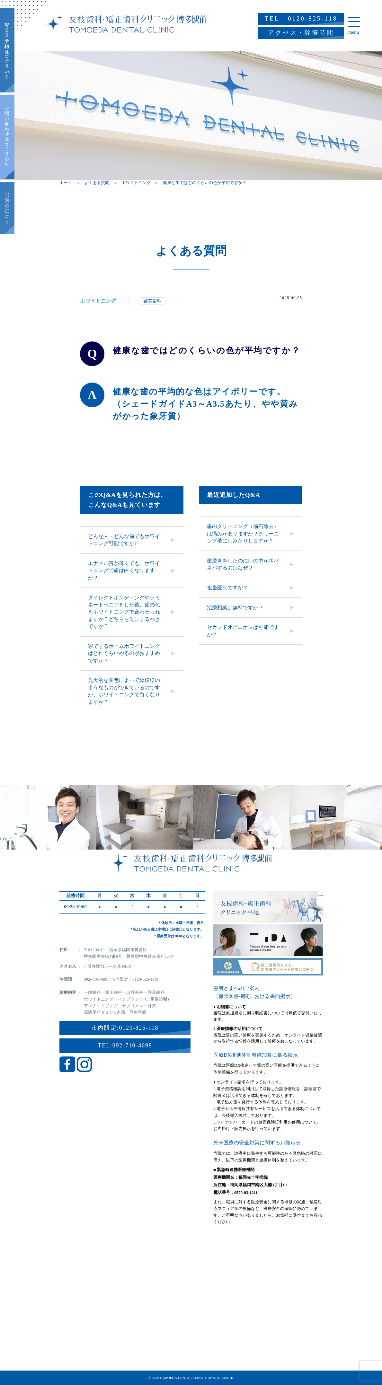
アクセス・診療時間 (301, 32)
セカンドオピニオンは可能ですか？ (243, 630)
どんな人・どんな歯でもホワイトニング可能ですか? (124, 540)
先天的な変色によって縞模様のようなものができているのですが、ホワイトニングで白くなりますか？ (124, 690)
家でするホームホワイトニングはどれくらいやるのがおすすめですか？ (124, 653)
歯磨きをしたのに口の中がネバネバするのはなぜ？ (243, 564)
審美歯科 (152, 301)
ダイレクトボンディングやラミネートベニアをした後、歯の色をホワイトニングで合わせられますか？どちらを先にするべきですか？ (124, 612)
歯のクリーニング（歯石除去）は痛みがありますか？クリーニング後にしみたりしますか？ (243, 533)
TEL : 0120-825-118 (301, 18)
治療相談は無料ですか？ (235, 607)
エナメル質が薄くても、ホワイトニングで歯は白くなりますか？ (124, 570)
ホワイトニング (98, 301)
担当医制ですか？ (227, 587)
